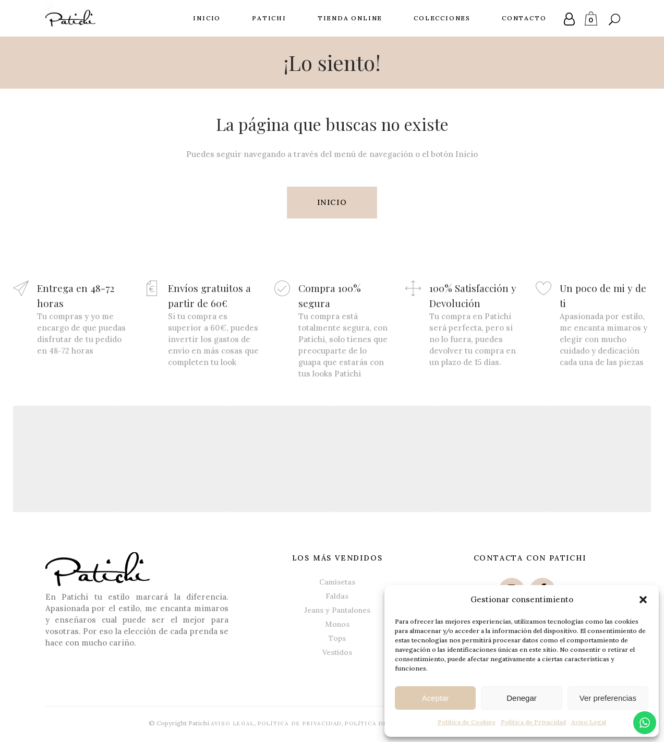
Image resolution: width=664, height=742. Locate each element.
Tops (337, 637)
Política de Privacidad (533, 722)
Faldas (336, 595)
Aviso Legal (588, 722)
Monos (337, 623)
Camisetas (337, 581)
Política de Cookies (467, 722)
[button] (643, 599)
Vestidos (337, 651)
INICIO (332, 202)
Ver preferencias (608, 698)
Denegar (521, 698)
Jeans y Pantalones (337, 609)
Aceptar (435, 698)
